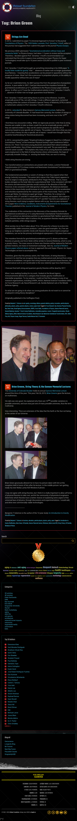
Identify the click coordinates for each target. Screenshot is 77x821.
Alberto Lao (12, 691)
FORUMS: (33, 805)
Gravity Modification (29, 311)
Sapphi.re (33, 812)
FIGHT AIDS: (28, 796)
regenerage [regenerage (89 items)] (16, 576)
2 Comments (41, 316)
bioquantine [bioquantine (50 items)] (39, 568)
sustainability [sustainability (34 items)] (49, 576)
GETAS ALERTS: (44, 787)
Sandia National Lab (32, 316)
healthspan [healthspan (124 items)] (65, 570)
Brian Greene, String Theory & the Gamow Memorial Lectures (41, 387)
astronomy (8, 622)
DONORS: (32, 793)
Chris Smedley (13, 724)
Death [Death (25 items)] (29, 570)
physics (13, 306)
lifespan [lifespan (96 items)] (50, 573)
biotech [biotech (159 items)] (55, 567)
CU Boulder (25, 523)
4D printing (9, 595)
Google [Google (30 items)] (53, 570)
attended (16, 110)
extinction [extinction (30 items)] (40, 570)
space (52, 520)
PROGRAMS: (43, 799)
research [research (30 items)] (32, 576)
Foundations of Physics (14, 43)
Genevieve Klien (13, 644)
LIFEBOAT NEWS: (44, 784)
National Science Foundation (24, 314)
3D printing (9, 593)
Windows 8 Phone (10, 526)
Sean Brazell (12, 699)
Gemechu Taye (13, 664)
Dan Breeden (12, 655)
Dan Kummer (12, 675)
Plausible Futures (11, 752)
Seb (9, 710)
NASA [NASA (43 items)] (63, 573)
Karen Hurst (12, 669)
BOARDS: (42, 793)
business (25, 520)
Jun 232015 (8, 37)
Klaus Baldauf (13, 680)
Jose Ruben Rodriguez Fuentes (19, 672)
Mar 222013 (8, 387)
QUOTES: (42, 805)
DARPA (32, 308)
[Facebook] (49, 812)
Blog (38, 16)
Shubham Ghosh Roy (15, 650)
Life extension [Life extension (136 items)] (41, 573)
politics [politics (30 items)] (71, 573)
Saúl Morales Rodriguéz (16, 647)
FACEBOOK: (25, 784)
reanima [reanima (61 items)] (9, 576)
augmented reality (11, 624)
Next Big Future (10, 749)
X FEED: (26, 790)
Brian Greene (52, 393)
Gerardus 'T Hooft (19, 311)
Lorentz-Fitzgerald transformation (56, 311)
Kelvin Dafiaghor (14, 666)
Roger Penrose (23, 316)
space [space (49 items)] (44, 576)
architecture (9, 618)
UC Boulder (68, 523)
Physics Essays (62, 46)
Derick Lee (11, 688)
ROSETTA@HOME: (25, 802)
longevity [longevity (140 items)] (57, 573)
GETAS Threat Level (38, 776)
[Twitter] (53, 812)
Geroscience (9, 741)
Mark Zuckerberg (11, 610)
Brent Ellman (12, 707)
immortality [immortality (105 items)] (13, 573)
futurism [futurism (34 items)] (49, 571)
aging (7, 612)
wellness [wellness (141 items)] (39, 578)
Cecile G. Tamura (14, 683)
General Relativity (9, 311)
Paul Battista (12, 661)
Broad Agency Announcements (22, 308)
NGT (66, 314)
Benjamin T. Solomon (16, 303)
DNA (6, 600)
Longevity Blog (10, 744)
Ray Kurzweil (9, 602)
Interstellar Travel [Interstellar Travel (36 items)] (22, 573)
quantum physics (24, 306)
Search (72, 540)
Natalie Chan (12, 702)
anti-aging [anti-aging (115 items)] (22, 567)
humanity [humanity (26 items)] (73, 570)
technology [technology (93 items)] (57, 576)
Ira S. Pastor (12, 721)
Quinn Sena (12, 653)
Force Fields (38, 308)
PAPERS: (42, 802)
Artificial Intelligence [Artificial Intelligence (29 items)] (30, 568)
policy (17, 306)
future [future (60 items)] (45, 571)
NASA (15, 314)
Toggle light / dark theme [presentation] (73, 7)
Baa (6, 308)
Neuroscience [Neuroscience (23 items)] (67, 573)
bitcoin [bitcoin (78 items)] (71, 568)
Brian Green (11, 308)
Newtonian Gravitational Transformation (54, 314)
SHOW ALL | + (8, 726)
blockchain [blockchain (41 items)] (6, 571)
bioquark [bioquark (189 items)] (47, 567)
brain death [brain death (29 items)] (11, 570)
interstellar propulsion (41, 311)
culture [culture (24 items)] (26, 570)
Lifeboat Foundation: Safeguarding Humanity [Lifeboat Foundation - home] (33, 7)
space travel (37, 306)
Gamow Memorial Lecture (45, 110)
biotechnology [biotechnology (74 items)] (63, 568)
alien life (8, 614)
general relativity (45, 303)
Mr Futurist (8, 746)
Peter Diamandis (10, 597)
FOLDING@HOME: (26, 799)
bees (6, 629)
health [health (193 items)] (58, 570)
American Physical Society (64, 306)
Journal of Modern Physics (36, 206)
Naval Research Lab (38, 314)
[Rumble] (65, 812)
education (31, 520)
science (31, 306)
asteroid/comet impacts (13, 620)
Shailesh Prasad (13, 658)
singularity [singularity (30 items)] (39, 576)
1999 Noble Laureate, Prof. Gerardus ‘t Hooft (45, 43)
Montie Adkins (13, 718)
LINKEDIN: (26, 787)
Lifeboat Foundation (14, 812)
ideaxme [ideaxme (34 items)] (7, 573)
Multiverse (45, 523)
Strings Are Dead (20, 37)
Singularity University (12, 606)
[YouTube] (61, 812)
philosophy (8, 306)
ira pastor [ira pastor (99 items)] (31, 573)
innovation (57, 303)
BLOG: (41, 790)
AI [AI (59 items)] (10, 568)
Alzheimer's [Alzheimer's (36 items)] (14, 568)
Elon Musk (8, 604)
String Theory (61, 523)
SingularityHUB (10, 754)
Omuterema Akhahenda (16, 677)
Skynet (7, 608)
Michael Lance (13, 713)
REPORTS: (42, 796)
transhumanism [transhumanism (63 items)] (66, 576)
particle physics (65, 303)
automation (9, 627)
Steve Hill (11, 705)
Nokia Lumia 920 (53, 523)
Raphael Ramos (13, 696)
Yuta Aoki (11, 685)
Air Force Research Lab (50, 306)
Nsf (9, 316)
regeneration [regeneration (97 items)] (25, 576)
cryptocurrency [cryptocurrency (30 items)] (21, 570)
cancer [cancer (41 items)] (16, 571)
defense (38, 303)
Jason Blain (12, 715)
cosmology (33, 303)
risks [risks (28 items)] (36, 576)
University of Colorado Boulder (21, 391)
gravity (52, 303)
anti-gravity (26, 303)
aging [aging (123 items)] (7, 567)
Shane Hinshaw (13, 694)
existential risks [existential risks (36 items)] (34, 571)
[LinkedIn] (57, 812)
